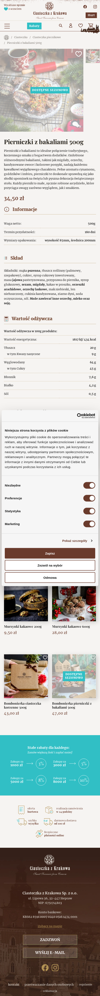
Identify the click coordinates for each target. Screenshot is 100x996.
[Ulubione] (81, 26)
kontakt (13, 984)
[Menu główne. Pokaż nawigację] (7, 26)
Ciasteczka (21, 37)
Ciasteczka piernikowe (47, 37)
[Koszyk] (91, 26)
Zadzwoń (50, 939)
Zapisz (50, 553)
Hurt (91, 15)
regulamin (85, 984)
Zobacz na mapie (50, 926)
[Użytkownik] (71, 26)
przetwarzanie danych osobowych (49, 984)
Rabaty (34, 26)
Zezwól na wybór (50, 565)
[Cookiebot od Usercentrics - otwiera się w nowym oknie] (77, 415)
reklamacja (50, 990)
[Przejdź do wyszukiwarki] (61, 26)
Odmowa (49, 577)
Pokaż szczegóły (74, 540)
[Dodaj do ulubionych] (78, 54)
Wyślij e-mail (50, 952)
